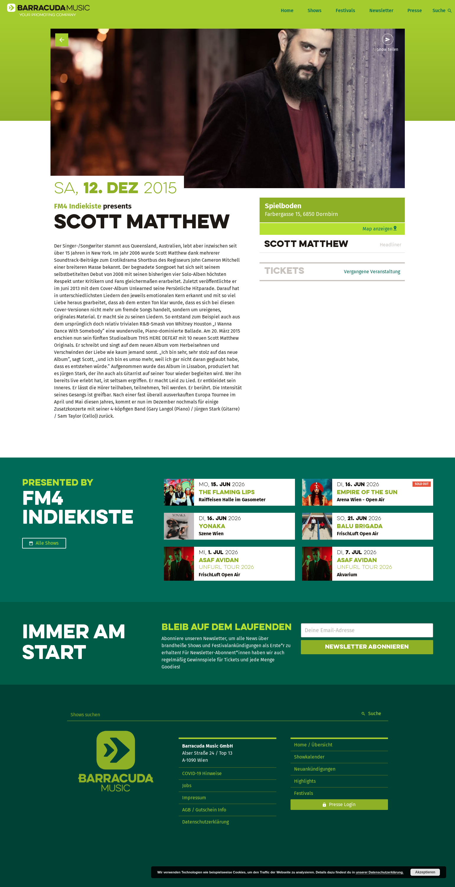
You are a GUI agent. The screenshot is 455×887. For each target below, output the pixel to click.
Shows (315, 10)
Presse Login (342, 804)
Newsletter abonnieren (367, 647)
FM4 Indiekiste (77, 206)
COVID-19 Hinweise (202, 773)
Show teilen (387, 49)
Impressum (194, 797)
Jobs (186, 785)
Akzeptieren (425, 872)
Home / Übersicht (313, 745)
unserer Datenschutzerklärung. (380, 872)
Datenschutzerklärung (205, 822)
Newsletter (381, 10)
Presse (414, 10)
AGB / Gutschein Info (204, 810)
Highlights (305, 781)
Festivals (345, 10)
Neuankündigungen (314, 769)
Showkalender (309, 757)
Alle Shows (47, 543)
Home (287, 10)
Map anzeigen (377, 229)
